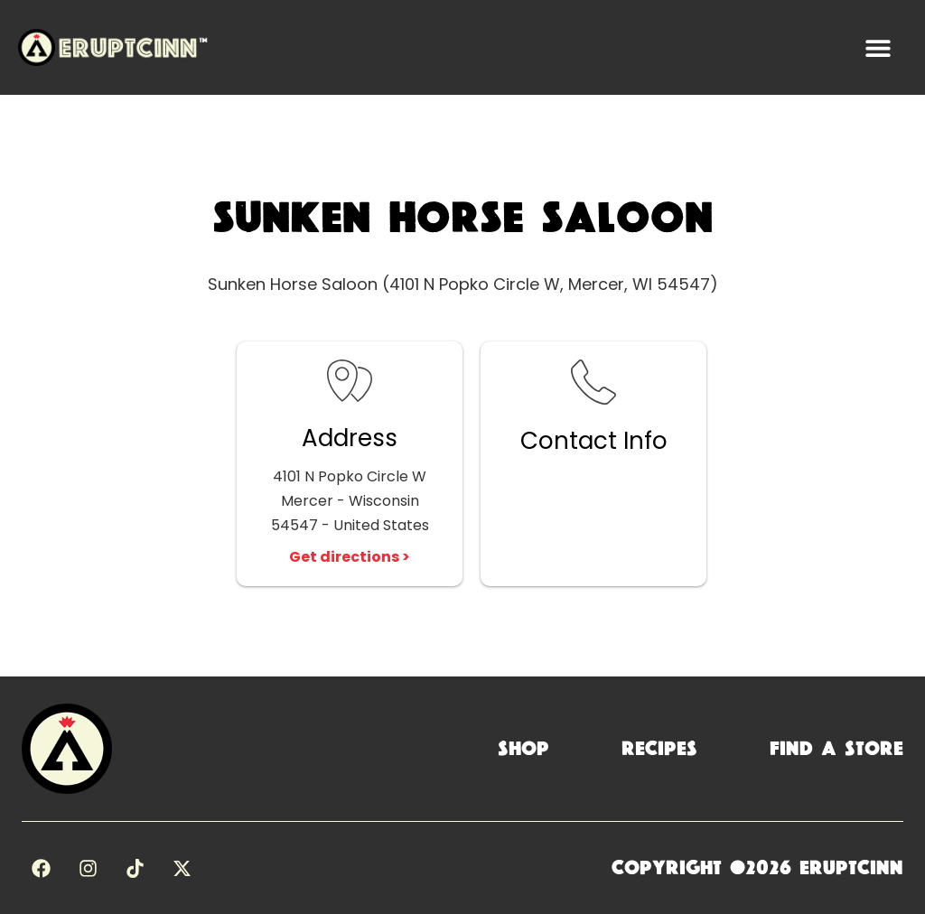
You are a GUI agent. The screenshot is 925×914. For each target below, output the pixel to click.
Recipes (659, 749)
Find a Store (836, 749)
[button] (877, 47)
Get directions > (349, 556)
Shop (523, 749)
